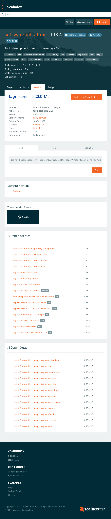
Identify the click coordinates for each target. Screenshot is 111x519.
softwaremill (19, 34)
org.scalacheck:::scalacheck (26, 320)
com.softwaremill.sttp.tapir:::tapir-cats (32, 366)
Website (95, 34)
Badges (51, 87)
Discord (13, 459)
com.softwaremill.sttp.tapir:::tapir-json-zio (34, 396)
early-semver (39, 117)
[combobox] (86, 97)
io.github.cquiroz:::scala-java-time (29, 302)
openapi (71, 54)
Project (11, 87)
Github (13, 456)
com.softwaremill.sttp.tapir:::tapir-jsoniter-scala (36, 402)
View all (37, 128)
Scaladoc (17, 191)
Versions (38, 87)
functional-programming (34, 54)
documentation (35, 59)
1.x (26, 69)
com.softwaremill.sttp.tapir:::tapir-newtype (34, 408)
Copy (97, 170)
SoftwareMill (39, 134)
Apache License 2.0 (75, 34)
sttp (19, 54)
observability (52, 54)
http (92, 54)
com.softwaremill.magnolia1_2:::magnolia (33, 248)
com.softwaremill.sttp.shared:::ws (29, 266)
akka (23, 59)
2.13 (31, 65)
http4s (99, 54)
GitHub (12, 40)
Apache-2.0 (38, 124)
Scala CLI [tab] (89, 147)
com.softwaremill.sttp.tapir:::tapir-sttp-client (35, 420)
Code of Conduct (16, 491)
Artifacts (24, 87)
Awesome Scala (84, 22)
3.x (24, 65)
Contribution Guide (17, 471)
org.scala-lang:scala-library (26, 284)
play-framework (11, 59)
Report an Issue (15, 475)
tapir (42, 34)
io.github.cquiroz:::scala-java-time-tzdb (32, 308)
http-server (82, 54)
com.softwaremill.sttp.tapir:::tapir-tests (32, 426)
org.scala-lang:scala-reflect (26, 290)
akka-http (68, 59)
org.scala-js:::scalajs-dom (25, 272)
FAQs (10, 487)
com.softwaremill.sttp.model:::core (30, 254)
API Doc (69, 22)
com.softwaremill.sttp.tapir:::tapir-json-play (34, 384)
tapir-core (18, 96)
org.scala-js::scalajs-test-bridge (28, 314)
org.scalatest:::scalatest (24, 326)
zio (62, 54)
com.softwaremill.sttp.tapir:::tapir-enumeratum (36, 372)
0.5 (31, 73)
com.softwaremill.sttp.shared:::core (30, 260)
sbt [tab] (21, 147)
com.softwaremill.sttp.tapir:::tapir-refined (33, 414)
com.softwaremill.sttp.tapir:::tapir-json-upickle (36, 390)
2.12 (38, 65)
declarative (9, 54)
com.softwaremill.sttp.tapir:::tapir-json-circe (34, 378)
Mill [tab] (54, 147)
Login (102, 22)
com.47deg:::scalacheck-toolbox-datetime (33, 296)
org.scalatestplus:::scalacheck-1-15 (30, 332)
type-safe (79, 59)
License (11, 495)
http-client (56, 59)
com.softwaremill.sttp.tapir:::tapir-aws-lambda (36, 360)
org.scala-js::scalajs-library (26, 278)
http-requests (92, 59)
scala (47, 59)
